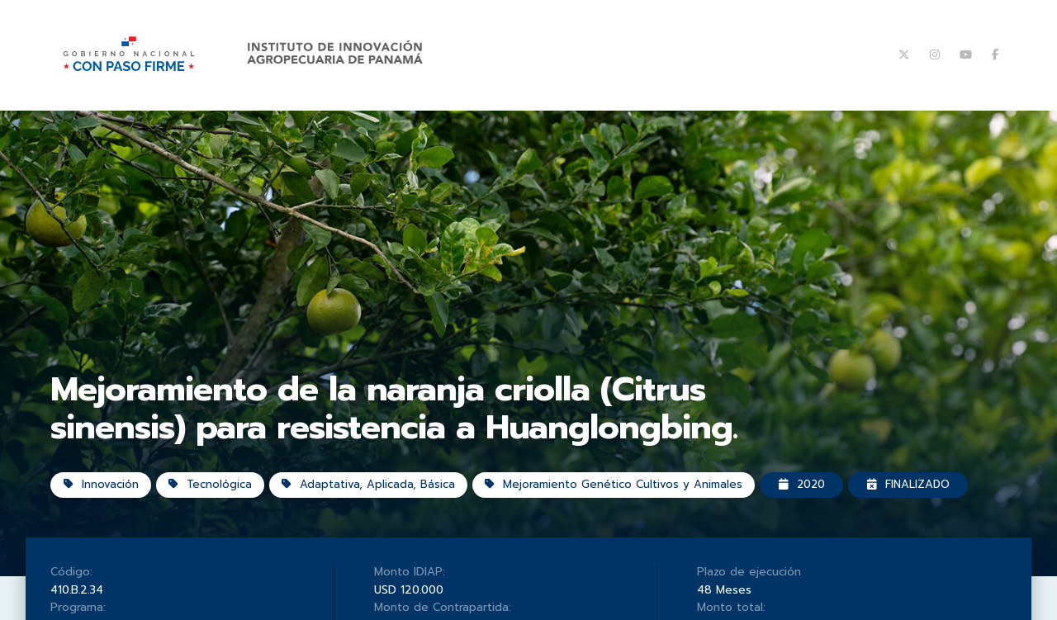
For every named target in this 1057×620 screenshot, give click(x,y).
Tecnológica (211, 496)
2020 (806, 496)
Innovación (101, 496)
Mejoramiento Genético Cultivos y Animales (616, 496)
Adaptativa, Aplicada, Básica (369, 496)
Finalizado (915, 496)
